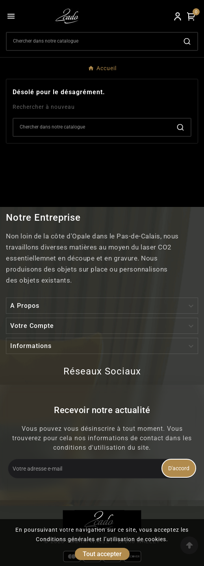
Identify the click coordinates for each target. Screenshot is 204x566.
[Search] (92, 41)
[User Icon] (177, 16)
